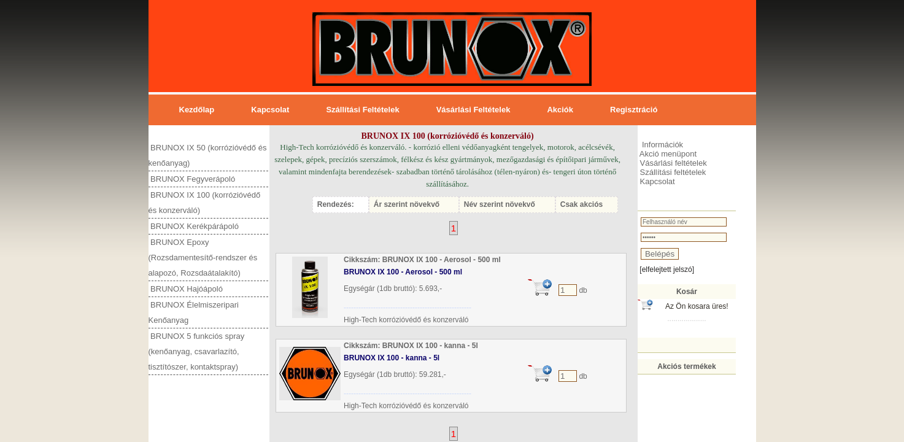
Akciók (560, 109)
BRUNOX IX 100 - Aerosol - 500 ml (403, 272)
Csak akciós (581, 204)
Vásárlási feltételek (473, 109)
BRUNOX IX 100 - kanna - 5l (391, 358)
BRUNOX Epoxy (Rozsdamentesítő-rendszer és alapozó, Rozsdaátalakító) (203, 257)
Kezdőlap (197, 109)
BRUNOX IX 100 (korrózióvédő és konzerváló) (205, 202)
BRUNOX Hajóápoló (186, 288)
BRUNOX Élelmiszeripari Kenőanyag (194, 312)
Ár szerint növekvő (406, 204)
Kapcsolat (270, 109)
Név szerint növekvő (499, 204)
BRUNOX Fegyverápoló (192, 179)
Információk (661, 144)
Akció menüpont (667, 153)
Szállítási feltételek (362, 109)
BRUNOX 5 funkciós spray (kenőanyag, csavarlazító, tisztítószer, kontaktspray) (197, 351)
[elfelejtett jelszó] (666, 269)
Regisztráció (633, 109)
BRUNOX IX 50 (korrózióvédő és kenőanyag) (208, 155)
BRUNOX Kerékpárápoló (194, 226)
